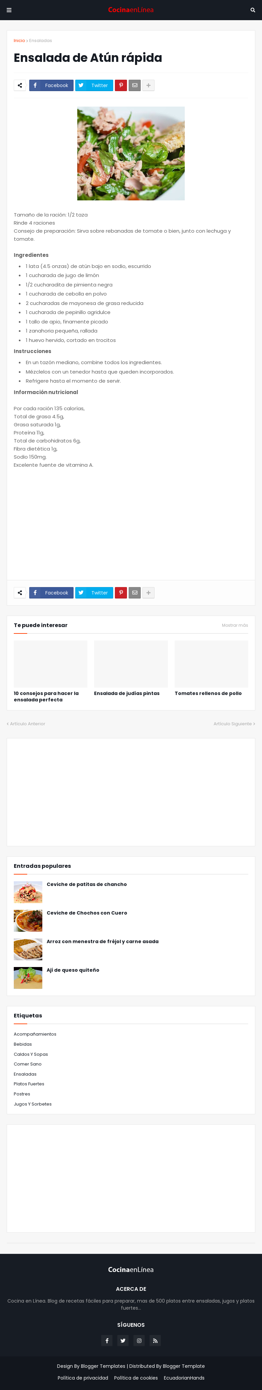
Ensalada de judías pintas (127, 693)
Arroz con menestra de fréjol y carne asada (103, 941)
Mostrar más (235, 625)
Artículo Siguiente (233, 724)
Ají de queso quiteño (73, 970)
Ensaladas (40, 40)
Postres (22, 1094)
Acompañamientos (35, 1034)
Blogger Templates (103, 1366)
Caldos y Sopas (31, 1054)
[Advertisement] (131, 524)
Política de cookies (136, 1378)
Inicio (19, 40)
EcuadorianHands (184, 1378)
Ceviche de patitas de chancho (87, 884)
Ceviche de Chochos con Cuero (87, 913)
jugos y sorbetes (33, 1104)
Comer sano (28, 1064)
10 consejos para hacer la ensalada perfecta (46, 696)
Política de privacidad (83, 1378)
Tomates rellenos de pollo (208, 693)
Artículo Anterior (27, 724)
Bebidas (23, 1044)
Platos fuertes (29, 1084)
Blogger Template (184, 1366)
